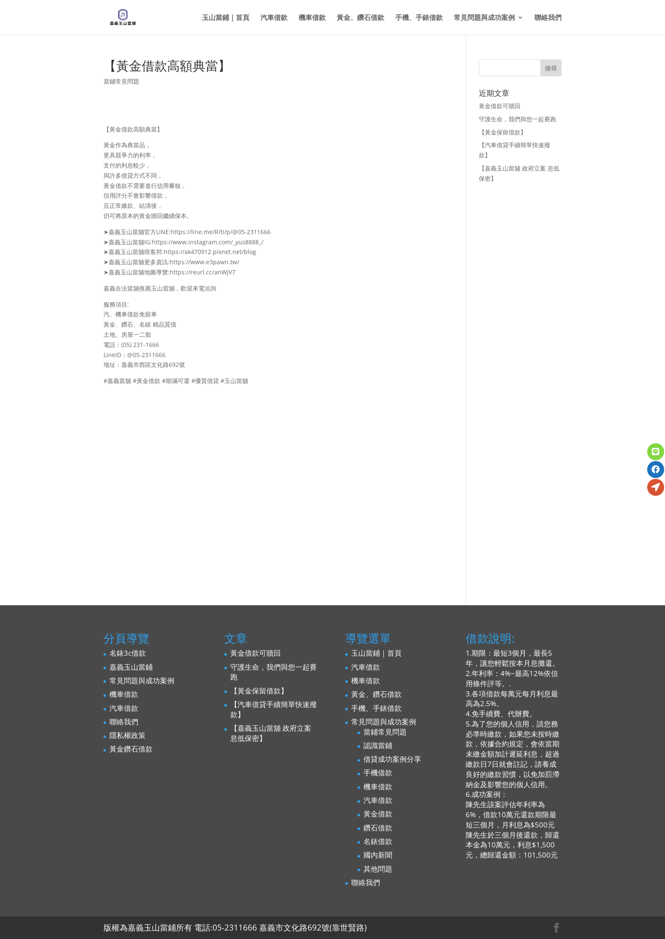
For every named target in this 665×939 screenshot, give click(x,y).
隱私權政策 (127, 735)
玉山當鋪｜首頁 (225, 18)
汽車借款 (274, 18)
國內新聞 (377, 855)
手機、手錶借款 (419, 18)
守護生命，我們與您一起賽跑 (517, 119)
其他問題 (377, 869)
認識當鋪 (377, 745)
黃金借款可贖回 (499, 106)
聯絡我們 (548, 18)
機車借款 (312, 18)
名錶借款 (377, 841)
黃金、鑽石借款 (360, 18)
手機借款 (377, 772)
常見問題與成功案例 (484, 18)
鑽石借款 (377, 828)
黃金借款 (377, 814)
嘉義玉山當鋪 (131, 667)
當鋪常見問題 (121, 81)
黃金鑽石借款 (131, 749)
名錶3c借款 (127, 653)
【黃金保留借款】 (502, 132)
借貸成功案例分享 (392, 759)
